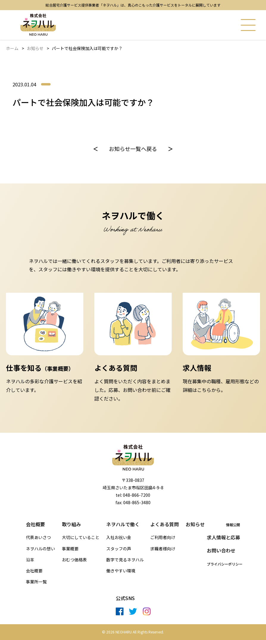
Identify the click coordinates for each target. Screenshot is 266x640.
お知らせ (35, 48)
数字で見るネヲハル (125, 560)
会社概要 (35, 524)
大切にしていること (80, 537)
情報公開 (233, 524)
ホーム (12, 48)
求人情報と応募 (223, 537)
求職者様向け (162, 549)
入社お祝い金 (118, 537)
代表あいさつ (38, 537)
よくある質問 (164, 524)
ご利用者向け (162, 537)
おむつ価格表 (74, 560)
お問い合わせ (221, 550)
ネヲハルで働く (123, 524)
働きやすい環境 (120, 571)
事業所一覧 (36, 582)
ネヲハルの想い (40, 549)
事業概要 (70, 549)
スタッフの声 (118, 549)
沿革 (30, 560)
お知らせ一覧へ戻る (133, 148)
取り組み (71, 524)
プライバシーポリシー (224, 564)
